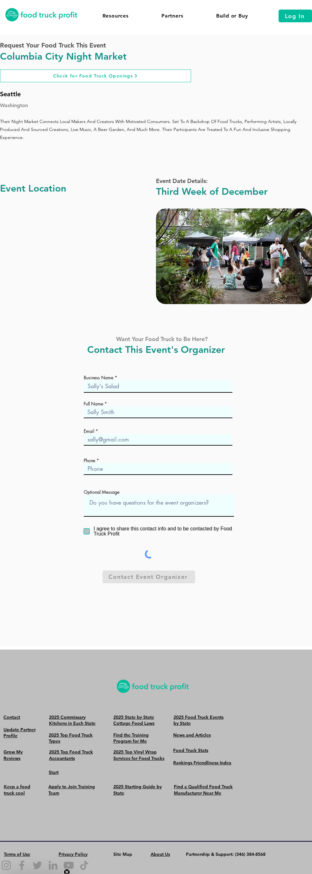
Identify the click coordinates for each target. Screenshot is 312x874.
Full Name (93, 404)
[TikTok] (84, 865)
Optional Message (101, 492)
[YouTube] (68, 865)
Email (89, 431)
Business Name (98, 377)
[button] (115, 16)
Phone (89, 460)
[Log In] (295, 16)
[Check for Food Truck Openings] (95, 75)
